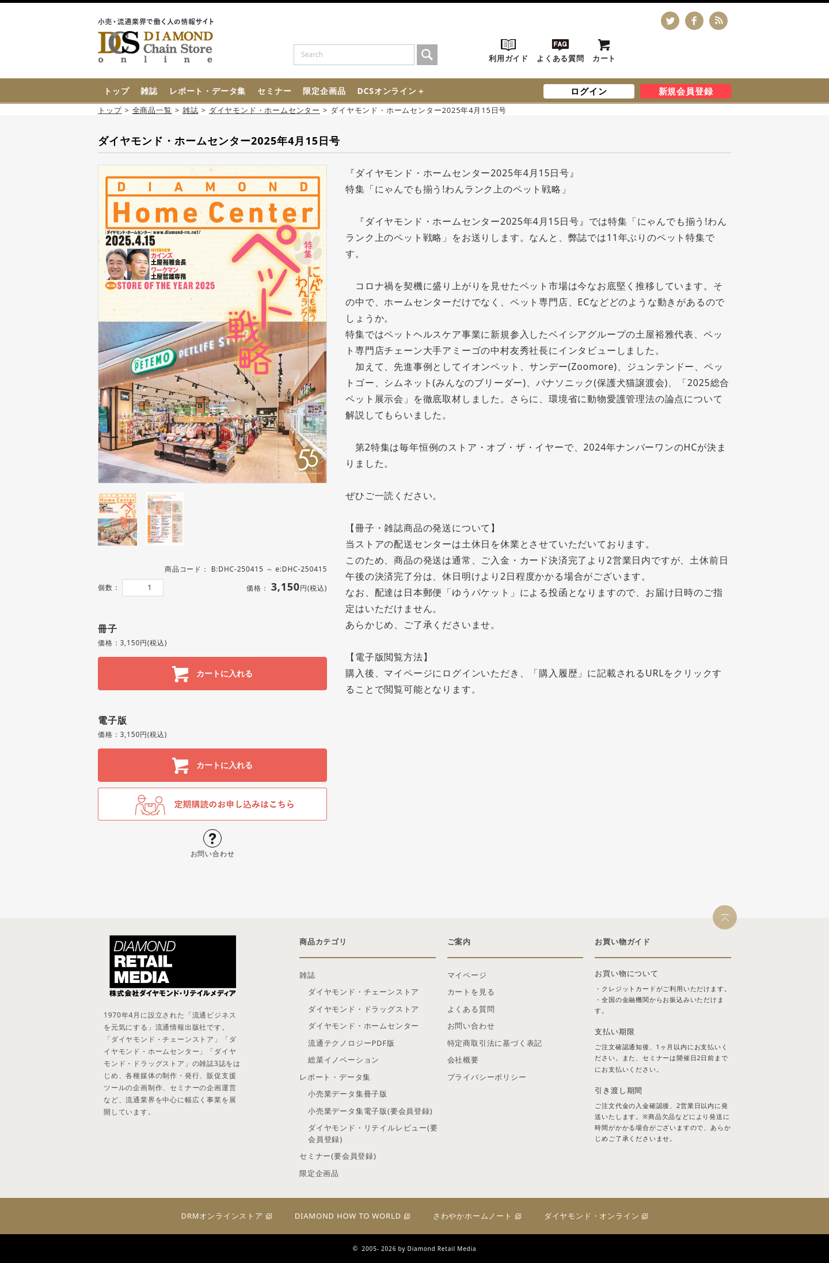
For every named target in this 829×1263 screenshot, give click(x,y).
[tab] (117, 519)
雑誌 (149, 90)
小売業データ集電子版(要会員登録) (370, 1111)
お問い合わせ (471, 1025)
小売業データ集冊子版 (347, 1093)
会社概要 (463, 1059)
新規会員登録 (686, 91)
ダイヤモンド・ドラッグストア (363, 1009)
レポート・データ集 (207, 90)
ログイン (589, 91)
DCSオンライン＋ (391, 90)
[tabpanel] (212, 324)
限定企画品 (324, 90)
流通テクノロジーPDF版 (351, 1043)
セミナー (274, 90)
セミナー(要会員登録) (338, 1156)
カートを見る (471, 991)
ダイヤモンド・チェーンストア (363, 991)
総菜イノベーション (343, 1059)
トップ (116, 90)
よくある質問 (471, 1009)
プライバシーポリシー (487, 1077)
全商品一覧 (152, 110)
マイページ (467, 975)
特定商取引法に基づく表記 (495, 1043)
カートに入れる (223, 673)
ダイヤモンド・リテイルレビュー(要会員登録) (373, 1133)
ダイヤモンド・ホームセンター (264, 110)
